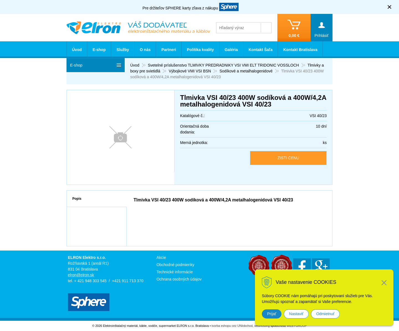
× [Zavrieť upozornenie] (389, 6)
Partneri (168, 49)
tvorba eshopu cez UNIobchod (232, 325)
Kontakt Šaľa (260, 49)
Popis (76, 199)
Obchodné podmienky (175, 264)
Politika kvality (200, 49)
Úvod (77, 49)
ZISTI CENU (288, 158)
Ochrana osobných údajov (179, 279)
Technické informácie (175, 272)
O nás (145, 49)
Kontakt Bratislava (300, 49)
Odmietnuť (325, 314)
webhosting (262, 325)
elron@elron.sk (81, 275)
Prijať (271, 314)
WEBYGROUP (297, 325)
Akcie (161, 257)
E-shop (99, 49)
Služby (122, 49)
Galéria (231, 49)
